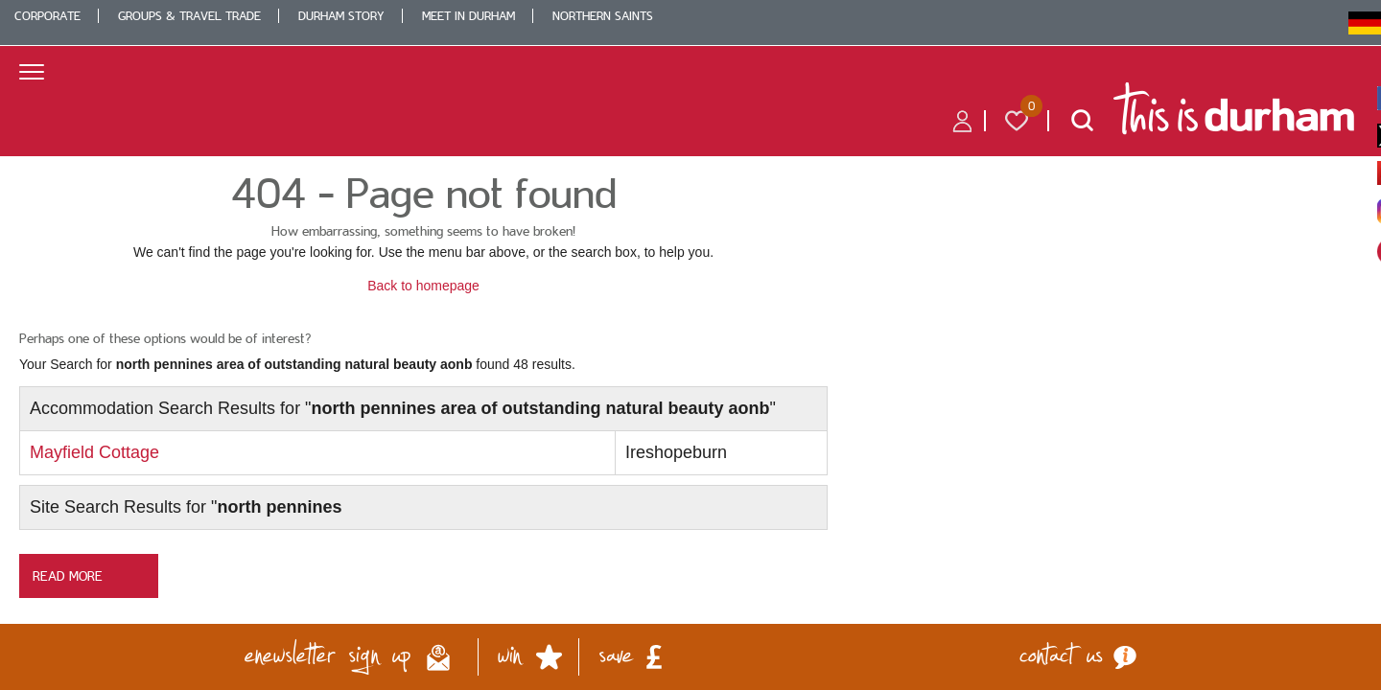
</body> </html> (690, 345)
